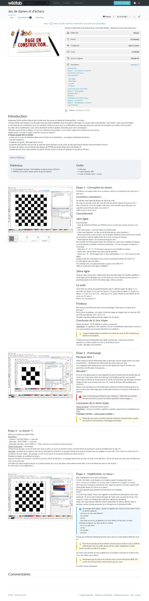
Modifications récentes (121, 595)
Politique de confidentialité (103, 595)
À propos (138, 595)
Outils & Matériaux (17, 157)
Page (12, 17)
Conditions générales (86, 595)
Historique (40, 17)
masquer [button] (134, 65)
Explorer (56, 3)
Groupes (66, 3)
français (134, 3)
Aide (131, 595)
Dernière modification (74, 24)
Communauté (78, 3)
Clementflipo (100, 24)
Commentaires (23, 17)
